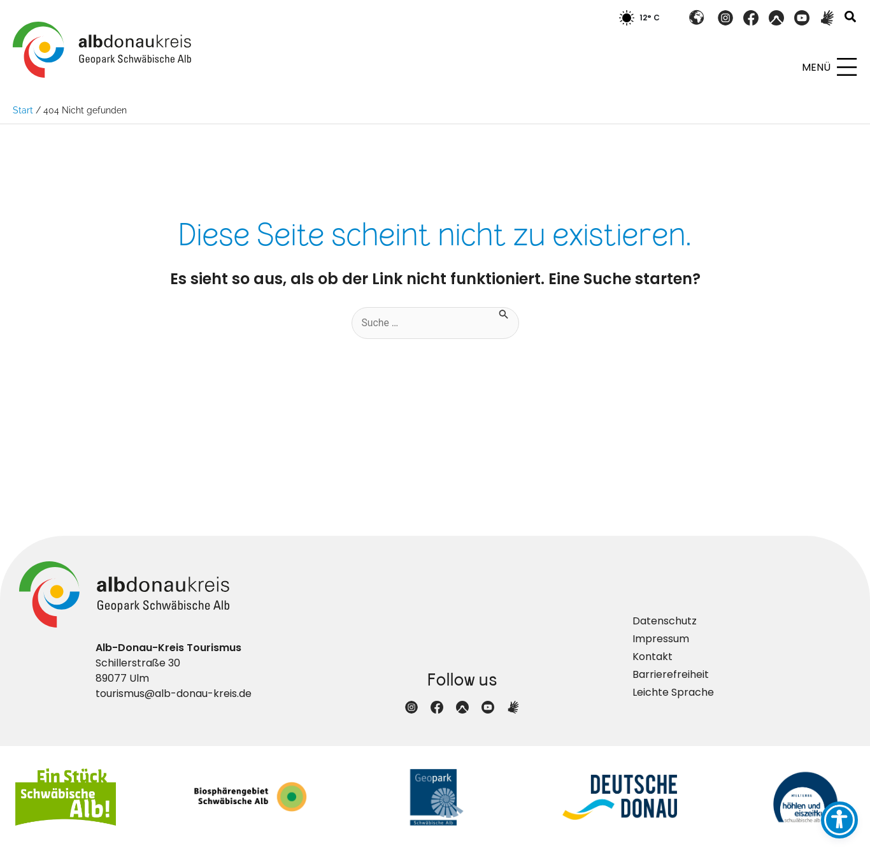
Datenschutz (664, 621)
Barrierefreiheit (670, 674)
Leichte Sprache (673, 692)
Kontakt (652, 656)
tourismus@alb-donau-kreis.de (174, 693)
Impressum (660, 638)
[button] (851, 18)
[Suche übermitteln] (504, 313)
